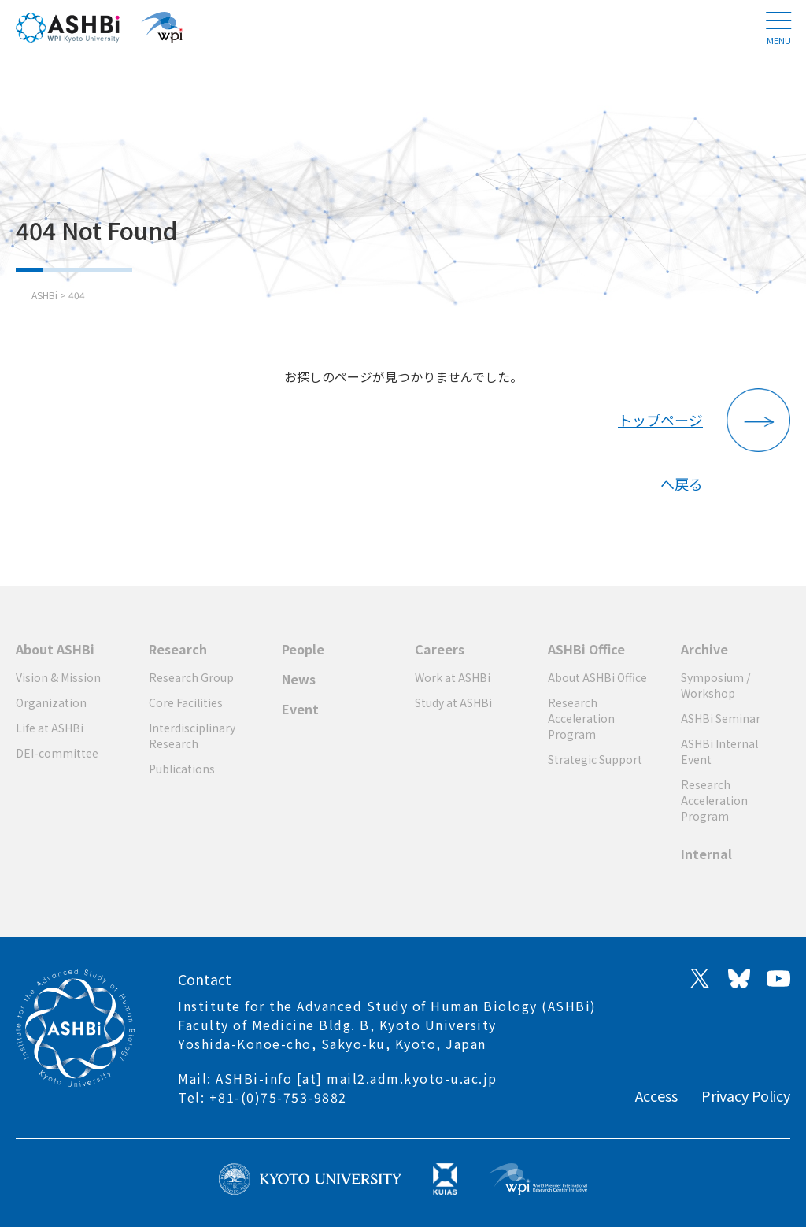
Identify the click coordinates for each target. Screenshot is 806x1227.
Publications (182, 769)
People (303, 648)
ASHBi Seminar (720, 718)
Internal (706, 853)
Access (656, 1095)
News (299, 678)
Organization (51, 702)
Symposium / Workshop (715, 685)
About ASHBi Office (597, 677)
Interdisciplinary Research (192, 735)
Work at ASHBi (452, 677)
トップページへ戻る (660, 431)
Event (300, 708)
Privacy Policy (745, 1095)
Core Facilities (186, 702)
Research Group (191, 677)
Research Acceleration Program (581, 718)
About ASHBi (55, 648)
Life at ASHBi (49, 728)
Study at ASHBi (453, 702)
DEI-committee (57, 753)
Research (178, 648)
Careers (439, 648)
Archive (704, 648)
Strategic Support (595, 759)
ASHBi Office (586, 648)
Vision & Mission (58, 677)
